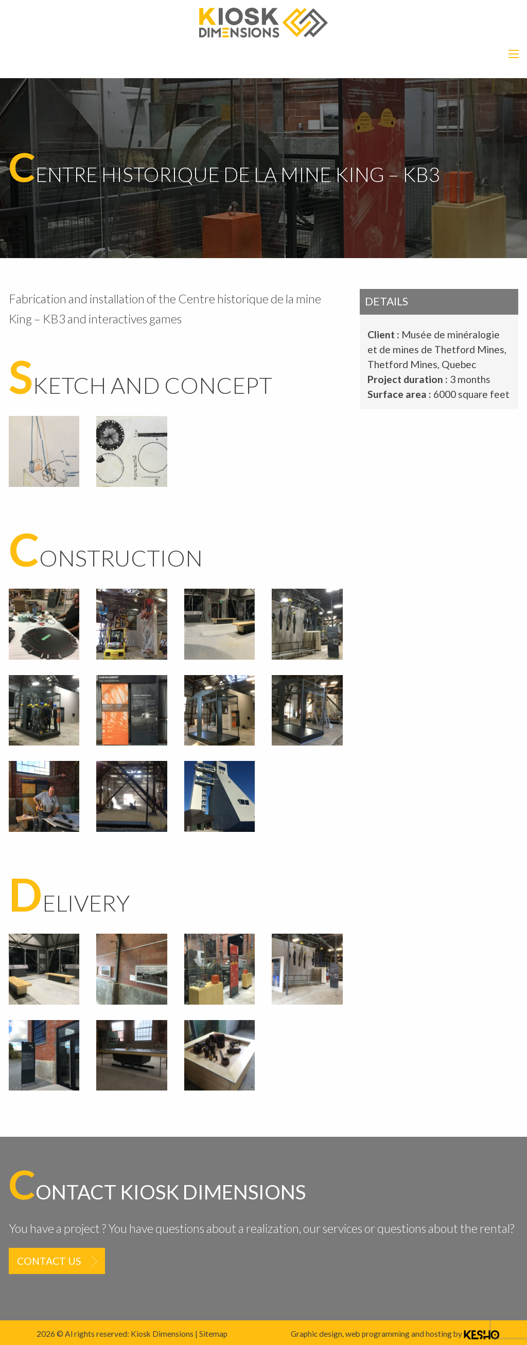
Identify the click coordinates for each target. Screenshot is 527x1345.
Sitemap (213, 1333)
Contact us (49, 1261)
